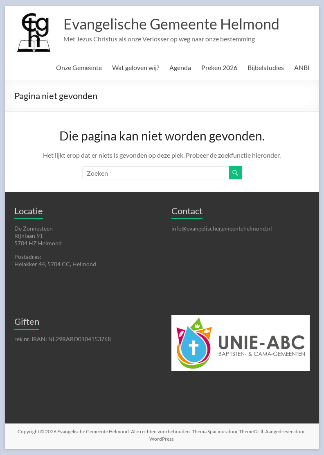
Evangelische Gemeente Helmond (171, 24)
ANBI (302, 67)
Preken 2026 (219, 67)
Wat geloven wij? (135, 67)
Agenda (180, 67)
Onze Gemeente (79, 67)
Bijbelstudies (266, 67)
